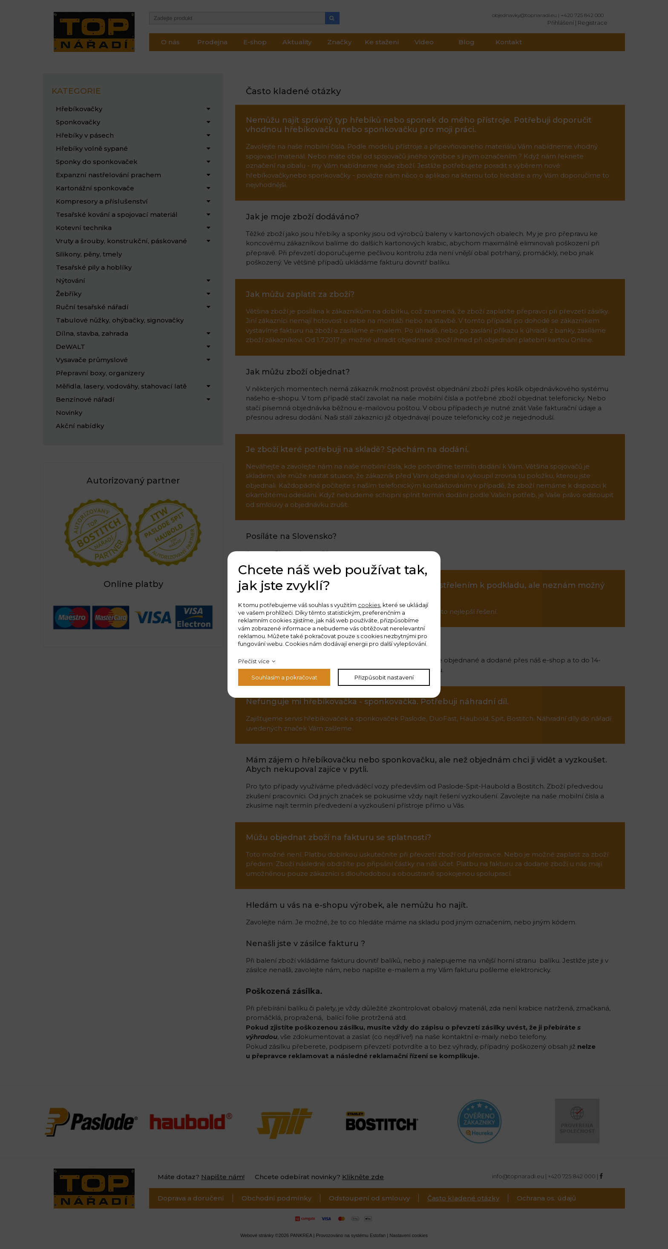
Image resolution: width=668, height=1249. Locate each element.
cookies (369, 604)
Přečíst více (254, 661)
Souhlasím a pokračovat (284, 677)
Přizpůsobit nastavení (384, 677)
